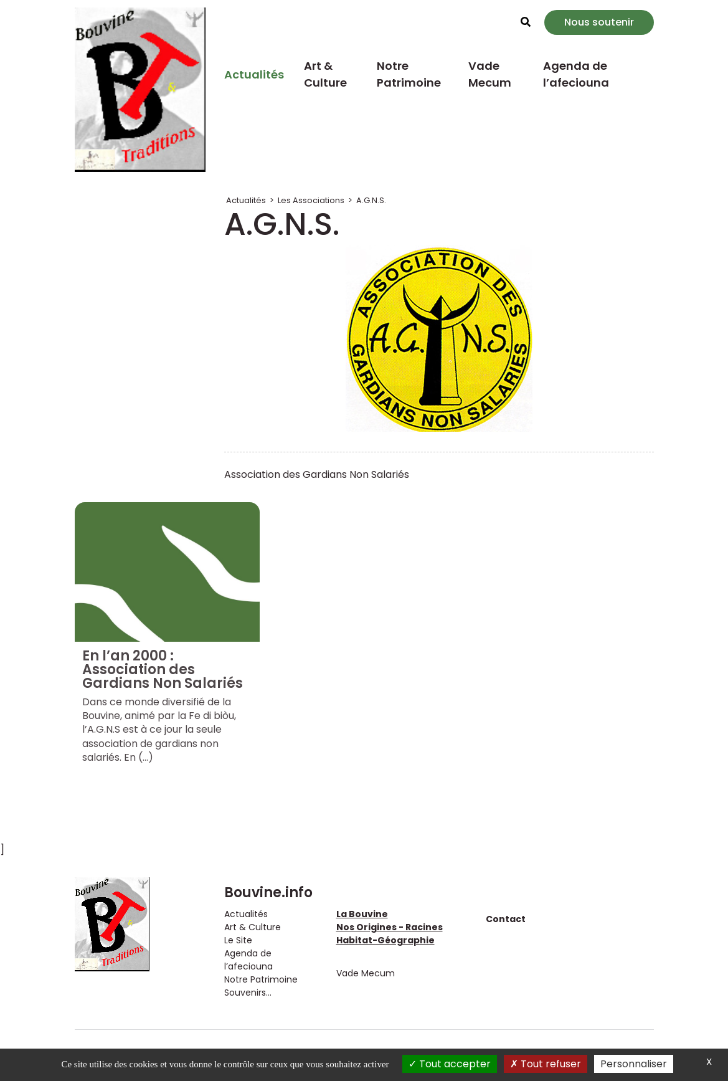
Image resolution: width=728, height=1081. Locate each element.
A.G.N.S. (371, 200)
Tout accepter (450, 1064)
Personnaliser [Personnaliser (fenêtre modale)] (633, 1064)
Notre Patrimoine (409, 74)
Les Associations (311, 200)
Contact (506, 919)
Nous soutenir (599, 22)
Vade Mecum (489, 74)
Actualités (254, 74)
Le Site (238, 940)
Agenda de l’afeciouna (576, 74)
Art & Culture (325, 74)
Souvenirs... (248, 992)
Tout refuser (545, 1064)
